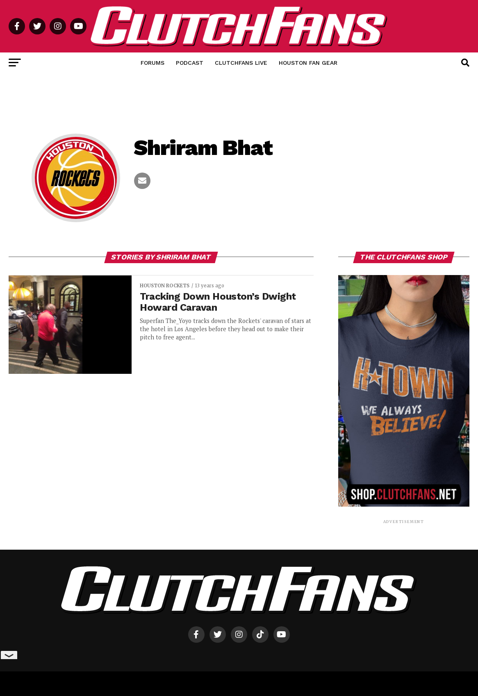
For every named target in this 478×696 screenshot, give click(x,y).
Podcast (189, 62)
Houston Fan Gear (308, 62)
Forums (152, 62)
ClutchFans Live (241, 62)
